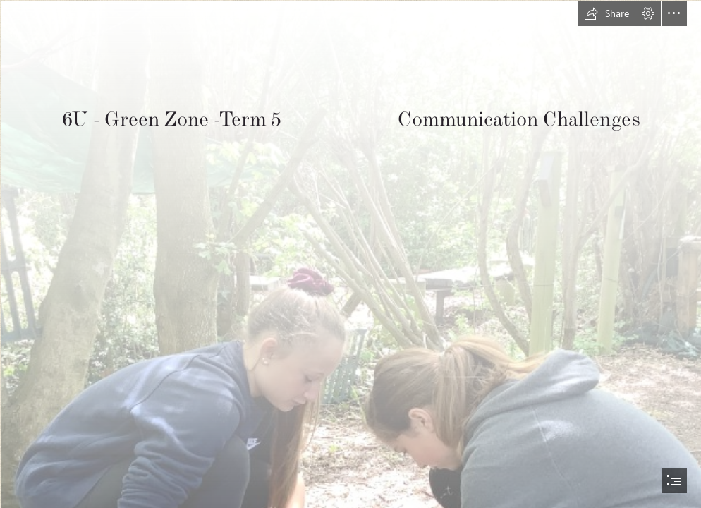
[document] (350, 254)
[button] (606, 13)
